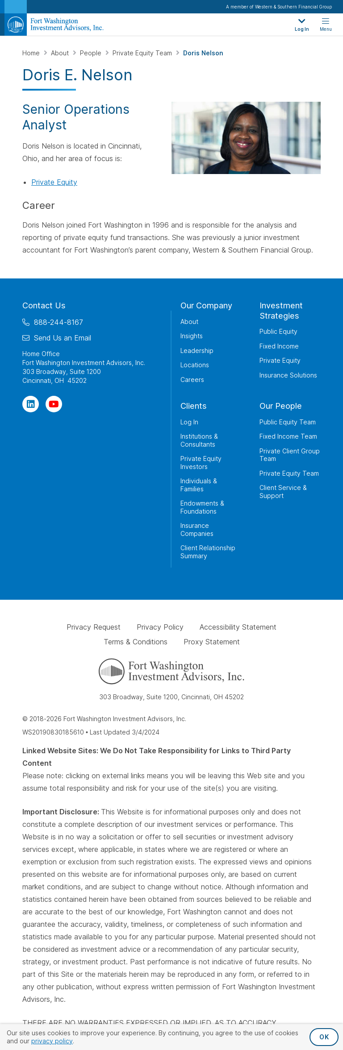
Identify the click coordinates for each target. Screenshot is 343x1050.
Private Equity (54, 182)
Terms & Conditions (135, 641)
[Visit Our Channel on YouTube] (54, 403)
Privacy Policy (160, 627)
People (91, 53)
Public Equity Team (287, 421)
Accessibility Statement (238, 627)
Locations (194, 365)
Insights (191, 336)
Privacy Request (94, 627)
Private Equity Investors (201, 462)
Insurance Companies (196, 529)
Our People (280, 406)
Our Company (206, 305)
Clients (193, 406)
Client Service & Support (283, 491)
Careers (192, 379)
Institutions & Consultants (199, 440)
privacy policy (52, 1041)
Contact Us (44, 305)
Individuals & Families (198, 485)
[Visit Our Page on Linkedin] (30, 403)
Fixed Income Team (288, 436)
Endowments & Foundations (202, 507)
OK (324, 1037)
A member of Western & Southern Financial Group (279, 6)
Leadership (196, 350)
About (61, 53)
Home (32, 53)
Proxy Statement (212, 641)
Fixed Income (279, 345)
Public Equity (278, 331)
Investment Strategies (281, 310)
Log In (189, 421)
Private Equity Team (143, 53)
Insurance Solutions (288, 374)
